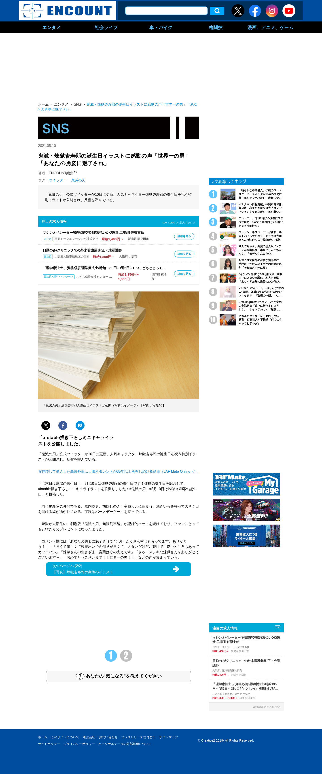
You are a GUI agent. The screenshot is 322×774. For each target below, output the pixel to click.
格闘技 (216, 27)
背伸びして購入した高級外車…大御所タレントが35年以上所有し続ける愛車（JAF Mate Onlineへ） (117, 471)
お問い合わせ (108, 737)
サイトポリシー (49, 743)
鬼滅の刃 (78, 180)
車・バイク (160, 27)
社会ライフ (106, 27)
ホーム (42, 737)
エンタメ (51, 27)
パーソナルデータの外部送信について (125, 743)
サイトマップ (168, 737)
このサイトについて (65, 737)
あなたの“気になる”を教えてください (119, 676)
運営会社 (89, 737)
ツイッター (58, 180)
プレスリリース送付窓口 (138, 737)
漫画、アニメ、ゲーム (271, 27)
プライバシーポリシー (79, 743)
